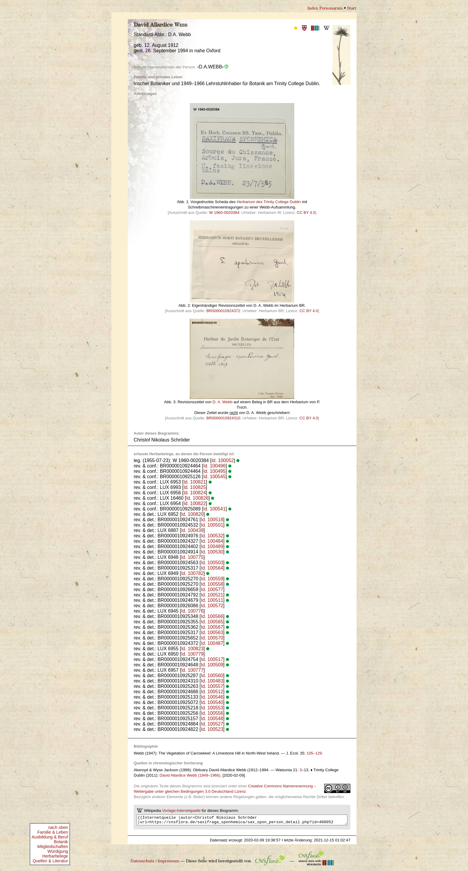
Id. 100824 (195, 492)
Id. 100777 (192, 670)
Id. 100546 (212, 697)
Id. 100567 (212, 627)
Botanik (61, 841)
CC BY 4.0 (306, 212)
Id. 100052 (222, 460)
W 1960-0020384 (224, 212)
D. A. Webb (222, 402)
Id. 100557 (212, 686)
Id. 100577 (212, 589)
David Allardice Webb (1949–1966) (190, 775)
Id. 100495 (214, 471)
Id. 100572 (212, 605)
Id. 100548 (212, 718)
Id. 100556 (212, 713)
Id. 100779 (192, 654)
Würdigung (57, 851)
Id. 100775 (192, 557)
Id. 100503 (212, 562)
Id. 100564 (212, 568)
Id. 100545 (214, 476)
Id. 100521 (212, 594)
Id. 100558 (212, 584)
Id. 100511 (212, 600)
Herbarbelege (55, 856)
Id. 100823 (192, 648)
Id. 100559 (212, 578)
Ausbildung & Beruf (50, 837)
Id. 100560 (212, 675)
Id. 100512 (212, 691)
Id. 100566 (212, 616)
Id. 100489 (212, 546)
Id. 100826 (197, 498)
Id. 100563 (212, 632)
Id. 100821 (195, 481)
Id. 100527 (212, 723)
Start (351, 8)
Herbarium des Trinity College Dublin (269, 202)
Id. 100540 (212, 702)
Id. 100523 (212, 729)
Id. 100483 (212, 680)
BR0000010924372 (223, 311)
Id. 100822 (195, 503)
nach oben (58, 827)
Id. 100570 (212, 637)
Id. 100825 (195, 487)
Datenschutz (142, 863)
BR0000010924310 (223, 418)
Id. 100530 (212, 551)
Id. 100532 (212, 535)
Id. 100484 (212, 541)
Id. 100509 (212, 664)
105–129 (314, 753)
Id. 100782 (192, 573)
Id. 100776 (192, 611)
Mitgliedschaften (52, 846)
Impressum (168, 863)
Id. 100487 (212, 643)
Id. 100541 (214, 508)
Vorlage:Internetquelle (181, 810)
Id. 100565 (212, 621)
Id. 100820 (192, 514)
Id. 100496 (214, 465)
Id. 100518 (212, 519)
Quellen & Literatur (50, 860)
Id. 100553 (212, 707)
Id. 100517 (212, 659)
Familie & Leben (52, 832)
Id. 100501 (212, 524)
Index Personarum (325, 8)
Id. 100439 (192, 530)
